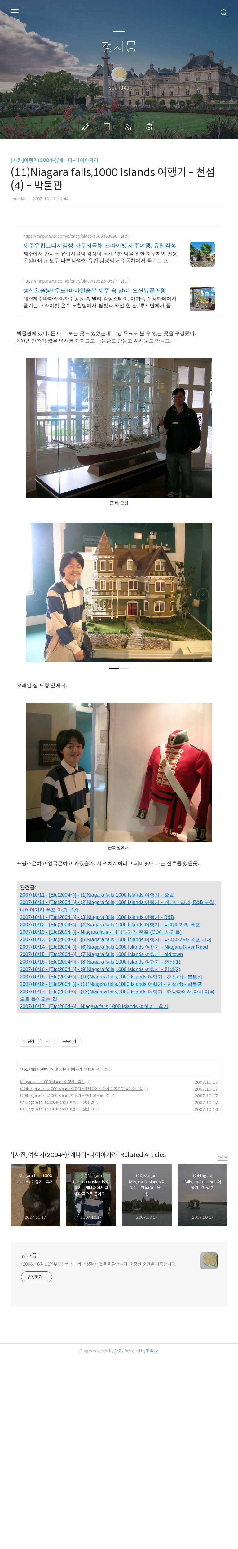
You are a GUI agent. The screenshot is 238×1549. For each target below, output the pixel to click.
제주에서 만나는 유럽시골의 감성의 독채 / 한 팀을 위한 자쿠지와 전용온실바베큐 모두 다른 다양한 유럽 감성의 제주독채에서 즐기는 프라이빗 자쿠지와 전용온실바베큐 (100, 257)
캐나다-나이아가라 (68, 1156)
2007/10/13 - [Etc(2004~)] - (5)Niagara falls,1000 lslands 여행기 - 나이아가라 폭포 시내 (115, 939)
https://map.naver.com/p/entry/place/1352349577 (70, 281)
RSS (129, 127)
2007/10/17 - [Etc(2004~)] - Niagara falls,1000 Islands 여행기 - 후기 (94, 1006)
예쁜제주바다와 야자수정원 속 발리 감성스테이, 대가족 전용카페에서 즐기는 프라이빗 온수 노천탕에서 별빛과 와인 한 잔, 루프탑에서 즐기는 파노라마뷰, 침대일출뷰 (100, 302)
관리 (150, 127)
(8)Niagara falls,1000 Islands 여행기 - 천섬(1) (57, 1196)
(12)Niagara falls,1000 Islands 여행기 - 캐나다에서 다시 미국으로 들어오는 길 (81, 1175)
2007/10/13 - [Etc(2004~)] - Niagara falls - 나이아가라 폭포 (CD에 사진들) (101, 932)
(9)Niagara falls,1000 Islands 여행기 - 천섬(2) (57, 1189)
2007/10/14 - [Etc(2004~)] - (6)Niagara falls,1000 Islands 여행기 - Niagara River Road (114, 947)
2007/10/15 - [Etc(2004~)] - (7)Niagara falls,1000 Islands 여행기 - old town (101, 954)
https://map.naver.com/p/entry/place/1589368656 (70, 236)
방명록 (108, 127)
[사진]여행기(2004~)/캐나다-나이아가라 (55, 160)
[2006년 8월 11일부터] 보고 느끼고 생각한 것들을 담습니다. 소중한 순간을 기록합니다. (98, 1351)
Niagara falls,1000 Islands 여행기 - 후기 (52, 1168)
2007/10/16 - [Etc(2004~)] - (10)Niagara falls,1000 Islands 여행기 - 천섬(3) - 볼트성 (111, 976)
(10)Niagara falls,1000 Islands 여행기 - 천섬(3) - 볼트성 (65, 1182)
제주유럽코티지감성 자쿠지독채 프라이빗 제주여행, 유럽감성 (99, 245)
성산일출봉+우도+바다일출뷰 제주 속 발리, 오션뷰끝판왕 (94, 290)
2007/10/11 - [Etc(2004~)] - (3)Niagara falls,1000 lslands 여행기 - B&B (97, 917)
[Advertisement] (119, 1063)
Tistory (152, 1437)
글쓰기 (87, 127)
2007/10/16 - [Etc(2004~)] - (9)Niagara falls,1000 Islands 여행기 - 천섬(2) (100, 969)
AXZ (117, 1437)
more (222, 1244)
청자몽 (119, 47)
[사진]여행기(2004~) (35, 1156)
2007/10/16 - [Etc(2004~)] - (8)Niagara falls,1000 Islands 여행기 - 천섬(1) (100, 961)
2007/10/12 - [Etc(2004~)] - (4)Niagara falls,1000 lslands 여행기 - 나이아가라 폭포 (110, 924)
